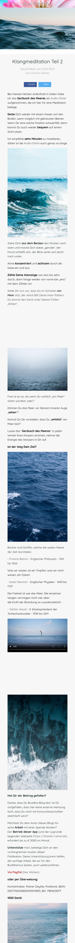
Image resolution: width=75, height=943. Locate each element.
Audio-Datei (58, 98)
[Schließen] (3, 3)
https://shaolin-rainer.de (49, 836)
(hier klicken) (30, 872)
